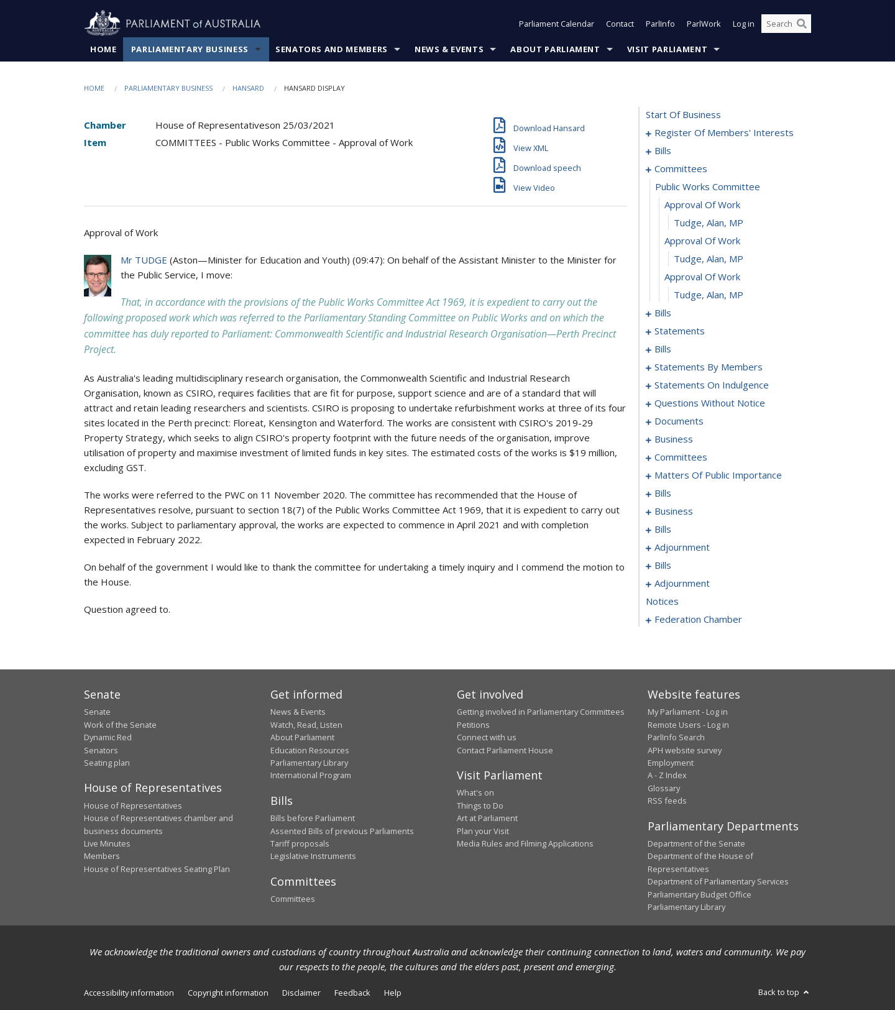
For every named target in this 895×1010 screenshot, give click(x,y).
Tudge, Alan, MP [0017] (708, 258)
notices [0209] (662, 601)
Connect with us (486, 737)
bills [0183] (662, 565)
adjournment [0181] (682, 547)
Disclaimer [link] (301, 992)
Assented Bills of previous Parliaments (342, 831)
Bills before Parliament (312, 818)
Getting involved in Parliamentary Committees (541, 711)
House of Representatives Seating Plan (157, 869)
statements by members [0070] (708, 366)
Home (103, 49)
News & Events (449, 49)
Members (102, 855)
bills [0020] (662, 312)
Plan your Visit (483, 831)
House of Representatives (133, 805)
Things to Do (480, 805)
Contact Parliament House (505, 750)
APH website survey (685, 750)
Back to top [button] (784, 992)
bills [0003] (662, 150)
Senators (101, 750)
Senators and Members (331, 49)
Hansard (248, 88)
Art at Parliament (487, 818)
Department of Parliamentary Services (718, 881)
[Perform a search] (801, 23)
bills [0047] (662, 348)
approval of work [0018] (702, 276)
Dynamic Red (108, 737)
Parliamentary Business (190, 49)
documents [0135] (679, 421)
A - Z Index (667, 775)
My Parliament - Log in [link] (688, 711)
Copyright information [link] (228, 992)
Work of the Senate (120, 724)
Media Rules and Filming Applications (525, 843)
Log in (744, 23)
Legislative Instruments (313, 855)
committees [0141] (680, 457)
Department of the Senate (696, 843)
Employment (671, 762)
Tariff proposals (299, 843)
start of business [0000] (683, 114)
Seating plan (107, 762)
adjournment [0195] (682, 583)
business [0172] (673, 511)
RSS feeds (667, 800)
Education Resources (309, 750)
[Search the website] (786, 23)
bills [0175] (662, 529)
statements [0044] (679, 330)
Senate (97, 711)
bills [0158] (662, 493)
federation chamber (698, 619)
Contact (620, 23)
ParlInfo (660, 23)
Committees (292, 898)
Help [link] (393, 992)
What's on (475, 792)
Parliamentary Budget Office (699, 894)
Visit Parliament (667, 49)
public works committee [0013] (707, 186)
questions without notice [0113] (709, 403)
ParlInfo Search (676, 737)
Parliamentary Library (309, 762)
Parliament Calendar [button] (556, 23)
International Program (310, 775)
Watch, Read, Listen (306, 724)
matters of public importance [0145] (718, 475)
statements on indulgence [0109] (711, 385)
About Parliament (555, 49)
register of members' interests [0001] (724, 132)
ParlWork (704, 23)
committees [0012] (680, 168)
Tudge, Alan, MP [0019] (708, 294)
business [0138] (673, 439)
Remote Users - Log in (688, 724)
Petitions (473, 724)
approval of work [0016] (702, 240)
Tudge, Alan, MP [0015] (708, 222)
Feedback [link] (352, 992)
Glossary (664, 788)
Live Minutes (107, 843)
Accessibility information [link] (129, 992)
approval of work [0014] (702, 204)
